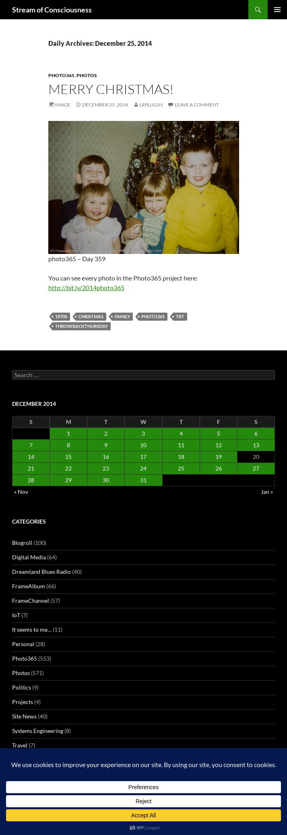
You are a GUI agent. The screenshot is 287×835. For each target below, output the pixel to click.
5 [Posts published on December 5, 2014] (218, 433)
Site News (24, 716)
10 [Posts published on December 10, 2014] (143, 445)
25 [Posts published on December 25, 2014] (181, 468)
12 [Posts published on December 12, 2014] (218, 445)
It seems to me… (32, 629)
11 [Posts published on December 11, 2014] (181, 445)
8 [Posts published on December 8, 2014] (68, 445)
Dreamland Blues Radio (41, 571)
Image (62, 105)
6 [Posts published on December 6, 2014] (256, 433)
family (122, 316)
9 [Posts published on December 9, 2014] (105, 445)
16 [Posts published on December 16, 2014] (106, 456)
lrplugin (151, 105)
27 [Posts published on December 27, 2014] (256, 468)
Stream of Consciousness (52, 9)
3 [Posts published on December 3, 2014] (143, 433)
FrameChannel (30, 600)
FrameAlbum (28, 586)
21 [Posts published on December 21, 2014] (31, 468)
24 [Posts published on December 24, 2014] (143, 468)
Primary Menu (277, 9)
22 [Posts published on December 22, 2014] (68, 468)
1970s (61, 316)
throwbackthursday (81, 326)
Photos (86, 75)
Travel (19, 745)
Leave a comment (197, 105)
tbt (180, 316)
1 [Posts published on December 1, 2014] (68, 433)
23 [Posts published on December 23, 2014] (106, 468)
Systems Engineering (37, 730)
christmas (90, 316)
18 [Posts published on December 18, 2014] (181, 456)
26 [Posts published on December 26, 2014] (218, 468)
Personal (23, 644)
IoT (16, 615)
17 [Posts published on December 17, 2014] (143, 456)
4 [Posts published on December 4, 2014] (181, 433)
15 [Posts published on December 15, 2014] (68, 456)
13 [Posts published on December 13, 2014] (256, 445)
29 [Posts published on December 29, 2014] (68, 480)
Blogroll (22, 542)
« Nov (21, 491)
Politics (21, 687)
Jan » (267, 491)
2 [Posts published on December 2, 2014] (105, 433)
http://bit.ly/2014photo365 (86, 287)
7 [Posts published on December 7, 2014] (31, 445)
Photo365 (61, 75)
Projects (22, 701)
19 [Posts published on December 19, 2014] (218, 456)
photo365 (153, 316)
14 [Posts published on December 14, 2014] (31, 456)
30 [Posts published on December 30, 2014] (106, 480)
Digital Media (29, 557)
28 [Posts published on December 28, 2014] (31, 480)
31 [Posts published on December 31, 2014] (143, 480)
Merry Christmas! (111, 89)
